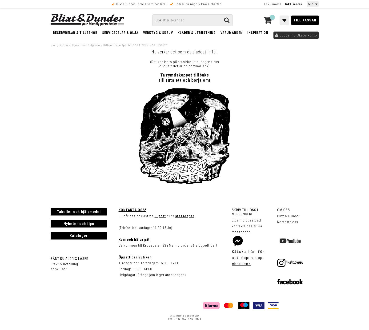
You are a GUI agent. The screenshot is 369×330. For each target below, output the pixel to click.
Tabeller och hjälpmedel (79, 211)
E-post (160, 216)
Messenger (184, 216)
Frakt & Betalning (64, 264)
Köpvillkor (59, 269)
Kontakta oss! (132, 210)
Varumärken (232, 33)
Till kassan (305, 20)
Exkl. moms (272, 4)
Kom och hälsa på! (134, 239)
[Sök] (192, 20)
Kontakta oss (287, 222)
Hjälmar (95, 45)
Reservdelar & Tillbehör (75, 33)
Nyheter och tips (79, 223)
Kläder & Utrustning (197, 33)
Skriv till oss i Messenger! (245, 212)
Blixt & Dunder (288, 216)
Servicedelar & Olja (120, 33)
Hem (53, 45)
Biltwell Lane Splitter (118, 45)
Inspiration (257, 33)
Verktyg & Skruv (158, 33)
